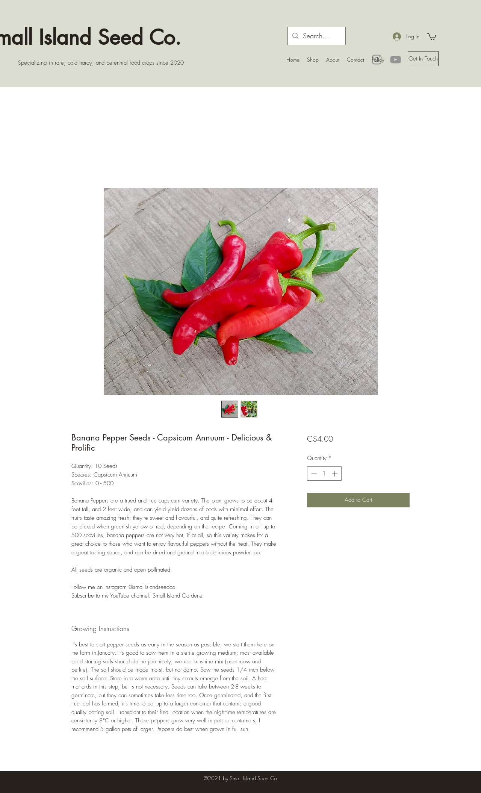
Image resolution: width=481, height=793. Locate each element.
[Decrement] (313, 474)
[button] (431, 36)
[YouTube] (395, 59)
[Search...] (316, 36)
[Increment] (335, 474)
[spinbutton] (324, 474)
